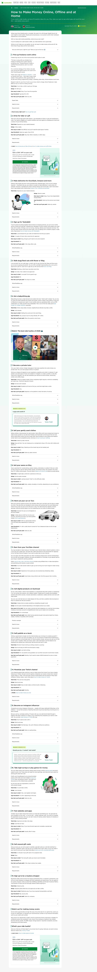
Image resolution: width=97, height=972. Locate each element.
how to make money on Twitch (42, 677)
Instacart (40, 188)
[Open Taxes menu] (59, 2)
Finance (16, 7)
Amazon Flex (33, 188)
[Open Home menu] (25, 2)
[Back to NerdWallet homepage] (12, 8)
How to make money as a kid (23, 692)
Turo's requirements (20, 518)
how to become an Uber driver (23, 146)
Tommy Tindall (26, 930)
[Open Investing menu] (47, 2)
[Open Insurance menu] (34, 2)
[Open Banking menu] (21, 2)
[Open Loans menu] (29, 2)
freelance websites (27, 74)
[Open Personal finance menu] (40, 2)
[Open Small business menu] (53, 2)
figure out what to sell (41, 471)
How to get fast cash (30, 111)
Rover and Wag (47, 266)
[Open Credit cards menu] (16, 2)
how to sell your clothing (43, 438)
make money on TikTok (26, 717)
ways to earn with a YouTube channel (23, 561)
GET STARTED (25, 161)
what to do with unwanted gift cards (44, 850)
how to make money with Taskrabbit (29, 231)
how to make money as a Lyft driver (42, 146)
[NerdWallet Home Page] (7, 2)
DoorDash (46, 188)
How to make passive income (26, 933)
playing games (49, 770)
